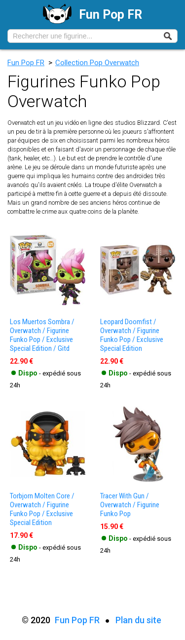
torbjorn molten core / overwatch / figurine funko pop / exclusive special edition (42, 509)
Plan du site (138, 620)
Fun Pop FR (25, 62)
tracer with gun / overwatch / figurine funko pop (129, 504)
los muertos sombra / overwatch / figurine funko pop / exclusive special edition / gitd (42, 335)
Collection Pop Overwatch (97, 62)
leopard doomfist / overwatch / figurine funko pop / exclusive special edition (131, 335)
